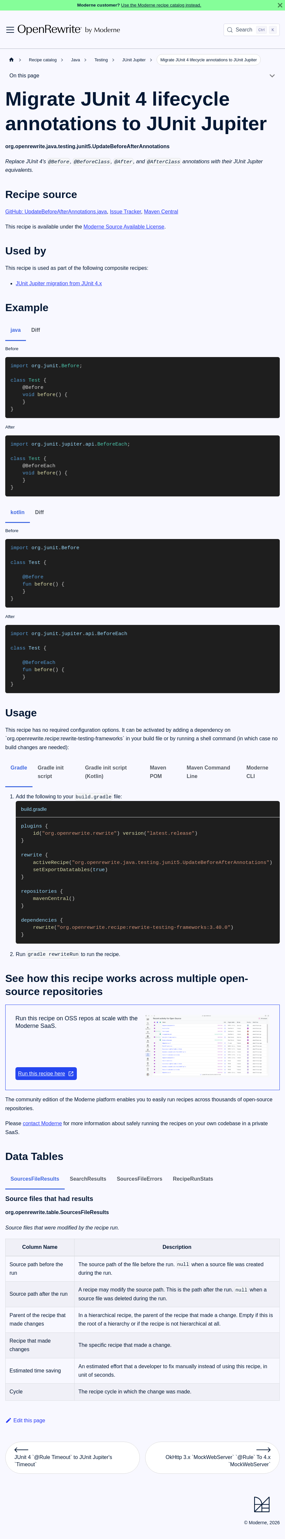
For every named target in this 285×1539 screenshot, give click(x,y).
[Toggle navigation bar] (10, 30)
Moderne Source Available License (123, 227)
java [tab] (16, 330)
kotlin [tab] (18, 512)
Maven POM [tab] (158, 772)
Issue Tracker (125, 211)
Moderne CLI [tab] (257, 772)
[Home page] (11, 59)
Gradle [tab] (19, 767)
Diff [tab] (35, 330)
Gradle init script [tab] (51, 772)
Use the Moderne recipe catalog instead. (161, 5)
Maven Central (161, 211)
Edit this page (25, 1420)
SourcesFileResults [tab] (35, 1179)
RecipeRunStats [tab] (193, 1179)
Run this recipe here (46, 1073)
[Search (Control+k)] (252, 30)
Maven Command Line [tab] (208, 772)
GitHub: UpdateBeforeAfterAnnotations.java (56, 211)
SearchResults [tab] (88, 1179)
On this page (24, 75)
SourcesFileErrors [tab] (140, 1179)
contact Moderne (42, 1123)
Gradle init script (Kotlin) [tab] (106, 772)
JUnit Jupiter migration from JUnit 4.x (59, 283)
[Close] (280, 5)
